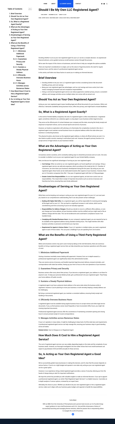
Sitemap (38, 421)
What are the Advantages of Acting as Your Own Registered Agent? (20, 29)
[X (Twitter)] (104, 3)
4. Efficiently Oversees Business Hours (23, 77)
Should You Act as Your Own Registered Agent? (19, 17)
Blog (43, 421)
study (88, 166)
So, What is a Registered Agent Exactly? (20, 23)
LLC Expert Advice (65, 3)
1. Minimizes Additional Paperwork (21, 53)
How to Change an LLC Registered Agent (60, 330)
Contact (78, 3)
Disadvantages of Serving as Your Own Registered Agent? (20, 37)
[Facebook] (101, 3)
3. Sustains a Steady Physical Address (22, 69)
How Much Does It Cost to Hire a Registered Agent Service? (20, 93)
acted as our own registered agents (68, 164)
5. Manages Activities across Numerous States (23, 85)
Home (45, 3)
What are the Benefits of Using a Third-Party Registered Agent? (20, 45)
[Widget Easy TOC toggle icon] (30, 9)
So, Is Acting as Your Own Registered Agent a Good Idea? (20, 101)
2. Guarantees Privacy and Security (21, 61)
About (53, 3)
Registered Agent (54, 17)
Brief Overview (16, 14)
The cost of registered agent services (50, 344)
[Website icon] (73, 414)
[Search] (106, 3)
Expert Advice (45, 17)
